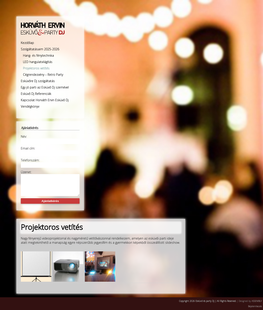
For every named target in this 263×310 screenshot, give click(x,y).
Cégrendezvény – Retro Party (43, 74)
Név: (24, 136)
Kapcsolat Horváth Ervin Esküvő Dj (45, 100)
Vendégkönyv (30, 106)
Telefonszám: (30, 160)
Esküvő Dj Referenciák (36, 94)
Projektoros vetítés (36, 68)
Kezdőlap (27, 43)
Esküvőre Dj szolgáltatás (38, 81)
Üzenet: (26, 172)
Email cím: (28, 148)
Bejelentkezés (255, 306)
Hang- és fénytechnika (38, 55)
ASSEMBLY (257, 301)
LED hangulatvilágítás (37, 62)
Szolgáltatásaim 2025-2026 (40, 49)
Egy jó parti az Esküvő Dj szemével (45, 87)
